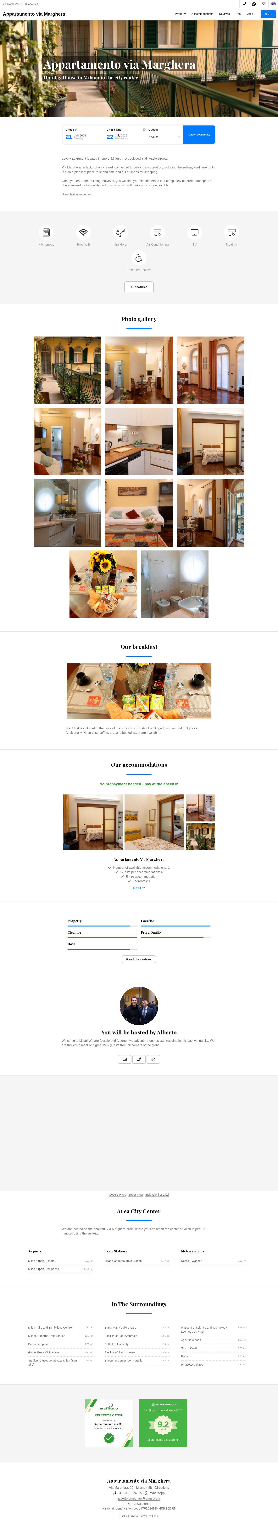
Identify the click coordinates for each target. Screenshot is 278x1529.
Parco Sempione (38, 1344)
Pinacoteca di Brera (193, 1364)
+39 (129, 1493)
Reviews (224, 13)
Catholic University (116, 1344)
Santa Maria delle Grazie (120, 1327)
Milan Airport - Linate (41, 1260)
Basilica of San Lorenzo (120, 1352)
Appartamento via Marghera (34, 14)
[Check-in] (85, 137)
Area (250, 13)
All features (139, 287)
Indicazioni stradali (157, 1194)
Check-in (71, 129)
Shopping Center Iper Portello (123, 1360)
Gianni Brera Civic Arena (43, 1352)
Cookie (124, 1516)
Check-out (114, 129)
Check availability (199, 134)
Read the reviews (139, 959)
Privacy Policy (138, 1516)
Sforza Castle (189, 1348)
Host (238, 13)
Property (180, 13)
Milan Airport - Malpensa (43, 1269)
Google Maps (117, 1194)
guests (153, 129)
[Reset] (144, 129)
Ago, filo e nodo (191, 1339)
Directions (162, 1487)
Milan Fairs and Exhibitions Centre (50, 1327)
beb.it (155, 1516)
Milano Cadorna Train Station (123, 1260)
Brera (184, 1356)
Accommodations (202, 13)
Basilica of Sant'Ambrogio (121, 1335)
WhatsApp (155, 1493)
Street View (135, 1194)
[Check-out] (126, 137)
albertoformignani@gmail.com (139, 1498)
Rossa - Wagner (191, 1260)
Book (268, 14)
